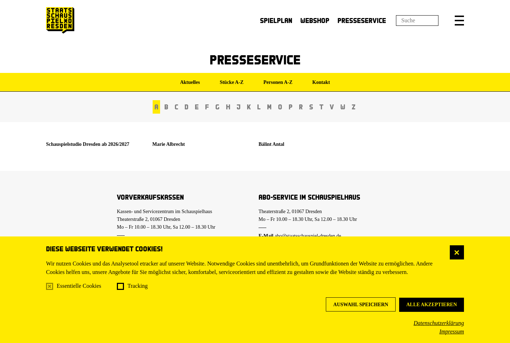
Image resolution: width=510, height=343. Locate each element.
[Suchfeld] (417, 20)
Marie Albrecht (168, 144)
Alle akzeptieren (431, 304)
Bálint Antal (271, 144)
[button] (459, 20)
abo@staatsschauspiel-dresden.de (308, 236)
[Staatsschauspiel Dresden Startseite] (60, 20)
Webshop (314, 20)
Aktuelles (190, 82)
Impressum (451, 331)
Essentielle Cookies (79, 286)
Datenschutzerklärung (439, 323)
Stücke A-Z (231, 82)
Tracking (138, 286)
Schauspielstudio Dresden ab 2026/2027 (87, 144)
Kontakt (321, 82)
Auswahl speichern (360, 304)
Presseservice (362, 20)
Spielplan (276, 20)
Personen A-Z (278, 82)
